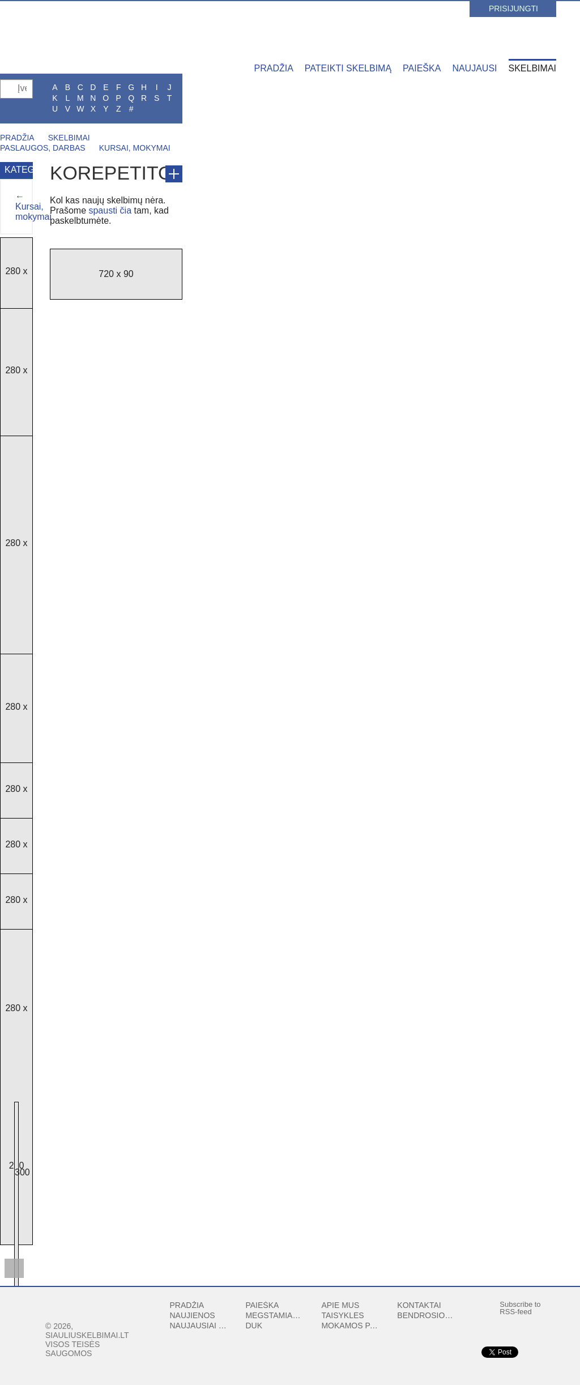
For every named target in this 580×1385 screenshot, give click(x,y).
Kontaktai (419, 1305)
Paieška (422, 68)
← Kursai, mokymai (33, 206)
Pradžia (273, 68)
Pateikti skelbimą (348, 68)
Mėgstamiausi (274, 1315)
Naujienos (192, 1315)
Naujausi (474, 68)
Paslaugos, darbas (43, 147)
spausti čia (109, 210)
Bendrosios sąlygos (426, 1315)
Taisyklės (342, 1315)
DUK (253, 1325)
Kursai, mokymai (134, 147)
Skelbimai (532, 68)
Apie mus (340, 1305)
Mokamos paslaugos (350, 1325)
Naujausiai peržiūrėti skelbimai (199, 1325)
